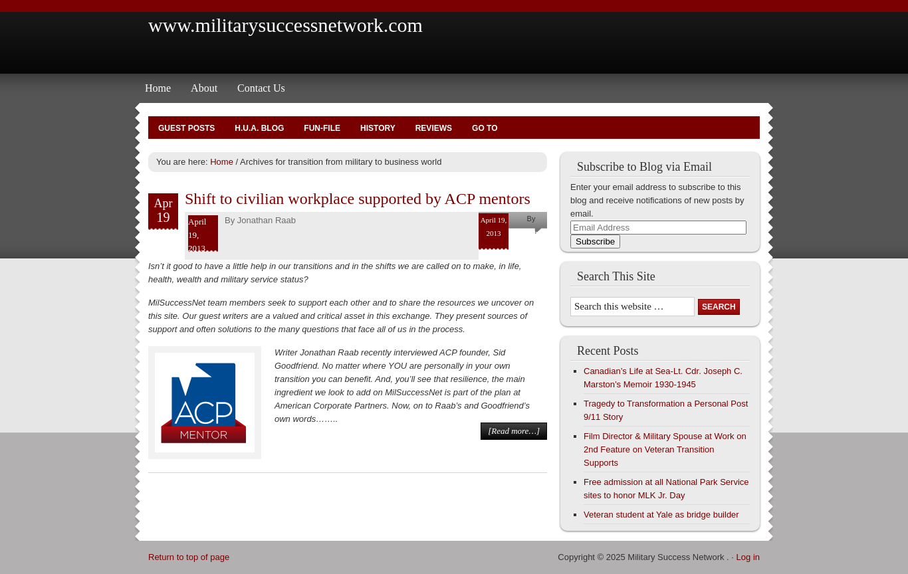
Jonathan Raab (266, 220)
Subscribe (595, 241)
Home (158, 88)
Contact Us (261, 88)
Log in (748, 557)
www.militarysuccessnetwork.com (285, 25)
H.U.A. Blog (259, 128)
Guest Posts (186, 128)
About (204, 88)
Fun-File (322, 128)
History (378, 128)
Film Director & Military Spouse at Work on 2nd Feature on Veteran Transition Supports (665, 449)
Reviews (433, 128)
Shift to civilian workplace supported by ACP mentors (357, 198)
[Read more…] (514, 431)
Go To (484, 128)
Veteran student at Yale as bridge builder (661, 515)
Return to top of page (188, 557)
